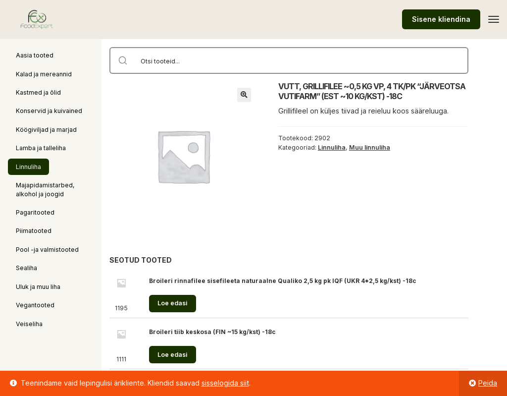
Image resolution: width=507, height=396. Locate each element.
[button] (244, 95)
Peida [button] (487, 383)
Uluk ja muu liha (38, 286)
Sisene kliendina (441, 19)
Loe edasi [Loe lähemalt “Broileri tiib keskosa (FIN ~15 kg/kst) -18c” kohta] (172, 354)
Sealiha (26, 268)
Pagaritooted (35, 212)
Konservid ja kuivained (49, 110)
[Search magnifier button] (122, 60)
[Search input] (302, 60)
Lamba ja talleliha (41, 148)
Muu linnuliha (369, 147)
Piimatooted (33, 230)
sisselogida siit (225, 383)
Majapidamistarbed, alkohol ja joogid (45, 189)
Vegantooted (35, 305)
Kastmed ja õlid (38, 92)
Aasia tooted (34, 55)
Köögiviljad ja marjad (46, 129)
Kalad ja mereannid (44, 74)
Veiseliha (29, 324)
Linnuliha (28, 166)
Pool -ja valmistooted (47, 249)
